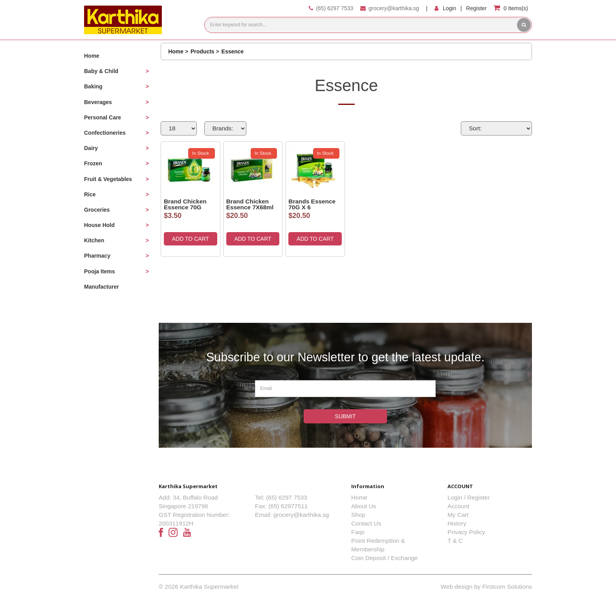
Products (202, 51)
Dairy (91, 148)
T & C (455, 540)
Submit (345, 416)
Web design (457, 586)
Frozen (93, 163)
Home (91, 56)
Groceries (97, 210)
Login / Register (468, 497)
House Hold (99, 225)
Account (458, 506)
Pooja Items (99, 271)
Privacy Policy (466, 532)
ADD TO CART (190, 239)
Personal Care (102, 117)
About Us (363, 506)
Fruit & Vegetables (108, 179)
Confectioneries (105, 133)
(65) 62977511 (288, 506)
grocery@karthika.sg (393, 8)
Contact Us (366, 523)
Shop (358, 514)
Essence (233, 51)
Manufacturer (101, 287)
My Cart (458, 514)
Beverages (98, 102)
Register (476, 8)
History (456, 523)
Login (449, 8)
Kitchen (94, 240)
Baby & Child (101, 71)
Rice (90, 194)
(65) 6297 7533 (334, 8)
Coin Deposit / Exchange (384, 558)
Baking (93, 86)
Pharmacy (97, 256)
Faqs (358, 532)
